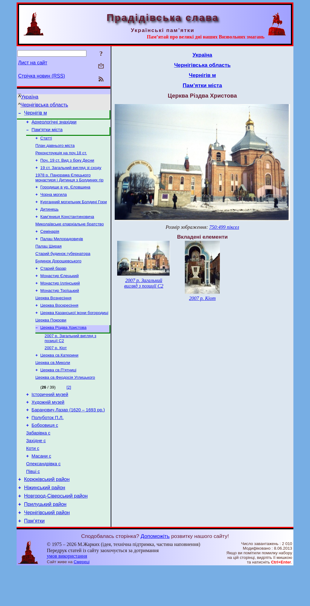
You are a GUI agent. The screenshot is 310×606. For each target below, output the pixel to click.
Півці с (33, 504)
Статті (46, 141)
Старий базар (53, 282)
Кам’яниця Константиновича (67, 226)
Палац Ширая (48, 258)
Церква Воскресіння (59, 322)
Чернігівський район (47, 549)
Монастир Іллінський (60, 298)
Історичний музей (50, 417)
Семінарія (49, 242)
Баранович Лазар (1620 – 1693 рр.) (68, 435)
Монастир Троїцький (59, 306)
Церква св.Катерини (59, 376)
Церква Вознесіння (53, 314)
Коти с (32, 478)
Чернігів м (35, 113)
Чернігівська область (44, 104)
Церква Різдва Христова (63, 346)
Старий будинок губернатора (62, 266)
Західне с (36, 469)
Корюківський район (47, 512)
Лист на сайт (32, 62)
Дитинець (49, 218)
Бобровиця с (45, 452)
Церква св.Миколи (52, 384)
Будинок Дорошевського (58, 274)
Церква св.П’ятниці (58, 392)
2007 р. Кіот (56, 368)
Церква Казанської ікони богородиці (74, 330)
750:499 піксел (224, 227)
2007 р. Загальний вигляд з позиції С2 (143, 283)
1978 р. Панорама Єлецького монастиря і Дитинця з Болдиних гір (69, 184)
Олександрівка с (43, 495)
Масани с (41, 486)
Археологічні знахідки (54, 123)
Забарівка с (38, 461)
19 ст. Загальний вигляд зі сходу (70, 173)
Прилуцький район (45, 540)
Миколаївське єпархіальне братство (69, 234)
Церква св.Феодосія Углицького (65, 400)
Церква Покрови (50, 338)
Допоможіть (155, 574)
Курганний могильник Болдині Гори (73, 210)
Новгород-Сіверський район (56, 531)
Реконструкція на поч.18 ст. (61, 157)
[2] (68, 409)
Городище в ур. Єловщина (65, 194)
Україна (29, 96)
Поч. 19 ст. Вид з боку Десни (67, 165)
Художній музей (48, 426)
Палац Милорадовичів (61, 250)
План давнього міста (55, 149)
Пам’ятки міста (47, 132)
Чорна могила (53, 202)
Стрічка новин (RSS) (41, 76)
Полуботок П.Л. (48, 443)
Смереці (82, 600)
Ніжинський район (44, 522)
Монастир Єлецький (59, 290)
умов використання (67, 594)
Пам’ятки (34, 559)
